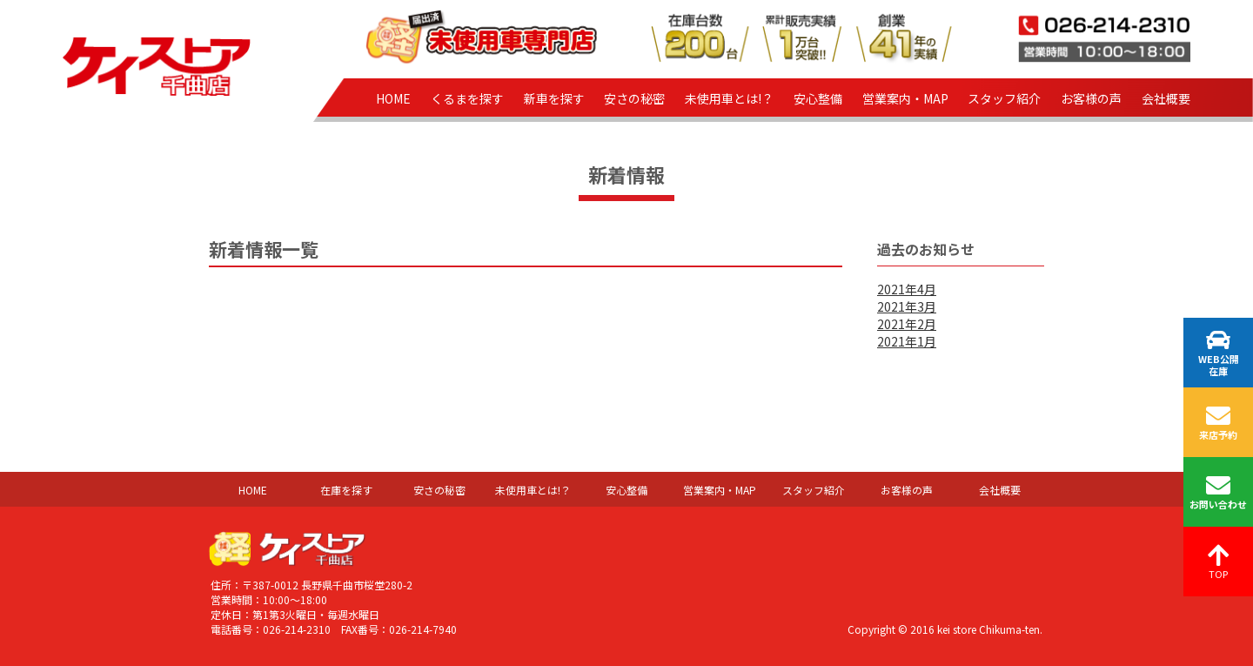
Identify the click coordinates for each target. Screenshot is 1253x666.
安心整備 (818, 98)
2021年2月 (906, 324)
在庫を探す (346, 489)
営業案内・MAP (905, 98)
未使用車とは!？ (729, 98)
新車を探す (554, 98)
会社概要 (1166, 98)
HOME (393, 98)
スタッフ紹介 (1004, 98)
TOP (1219, 562)
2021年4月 (906, 289)
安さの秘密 (634, 98)
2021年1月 (906, 341)
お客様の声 (1091, 98)
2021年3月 (906, 306)
